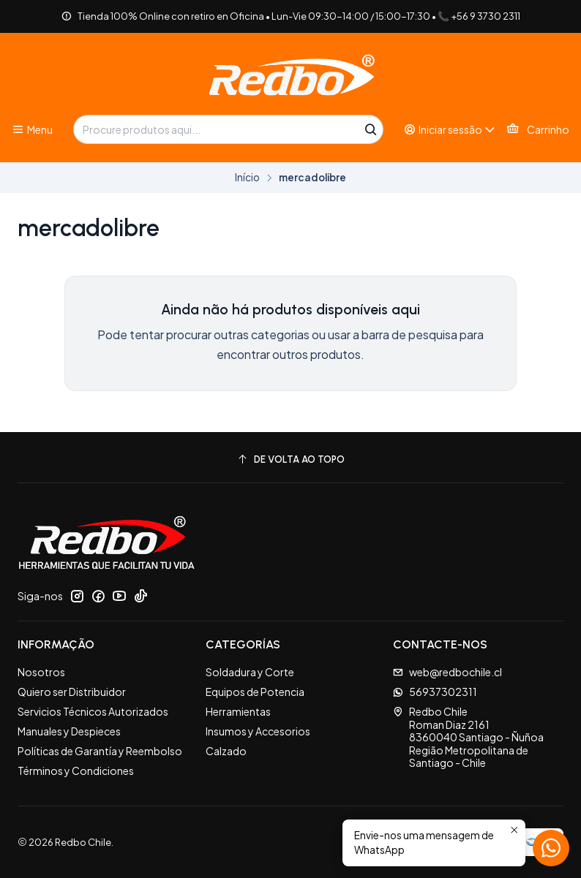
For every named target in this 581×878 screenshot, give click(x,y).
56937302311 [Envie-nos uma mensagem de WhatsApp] (435, 691)
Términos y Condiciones (76, 770)
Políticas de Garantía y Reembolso (100, 750)
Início (247, 178)
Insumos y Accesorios (258, 731)
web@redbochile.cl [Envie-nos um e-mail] (447, 671)
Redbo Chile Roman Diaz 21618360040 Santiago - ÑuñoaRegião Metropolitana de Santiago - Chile (468, 737)
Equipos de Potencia (255, 691)
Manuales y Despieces (69, 731)
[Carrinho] (537, 129)
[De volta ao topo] (290, 459)
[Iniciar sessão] (450, 129)
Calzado (226, 750)
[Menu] (32, 129)
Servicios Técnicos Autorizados (93, 711)
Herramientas (238, 711)
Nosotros (41, 671)
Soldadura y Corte (250, 671)
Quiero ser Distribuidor (72, 691)
